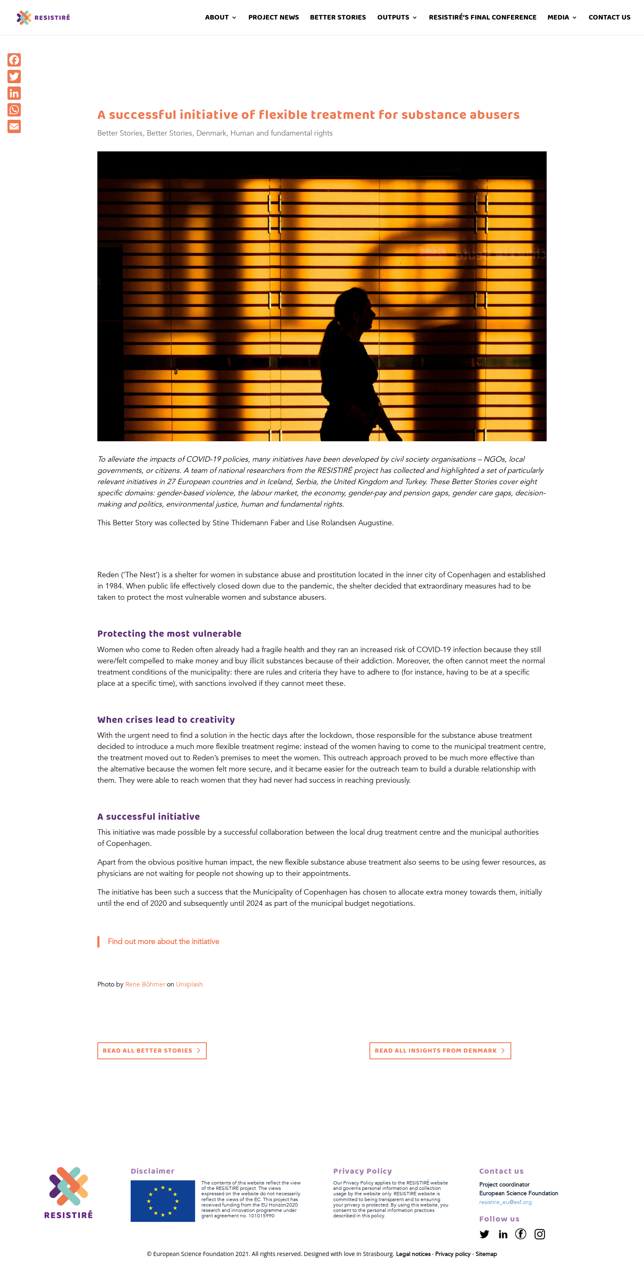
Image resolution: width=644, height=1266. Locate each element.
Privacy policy (453, 1254)
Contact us (610, 19)
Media (558, 19)
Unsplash (189, 984)
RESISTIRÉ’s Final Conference (483, 19)
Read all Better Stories (148, 1051)
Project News (273, 19)
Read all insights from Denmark (436, 1051)
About (217, 19)
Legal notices (413, 1254)
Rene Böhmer (145, 984)
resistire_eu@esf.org (505, 1202)
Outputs (393, 19)
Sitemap (486, 1254)
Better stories (338, 19)
